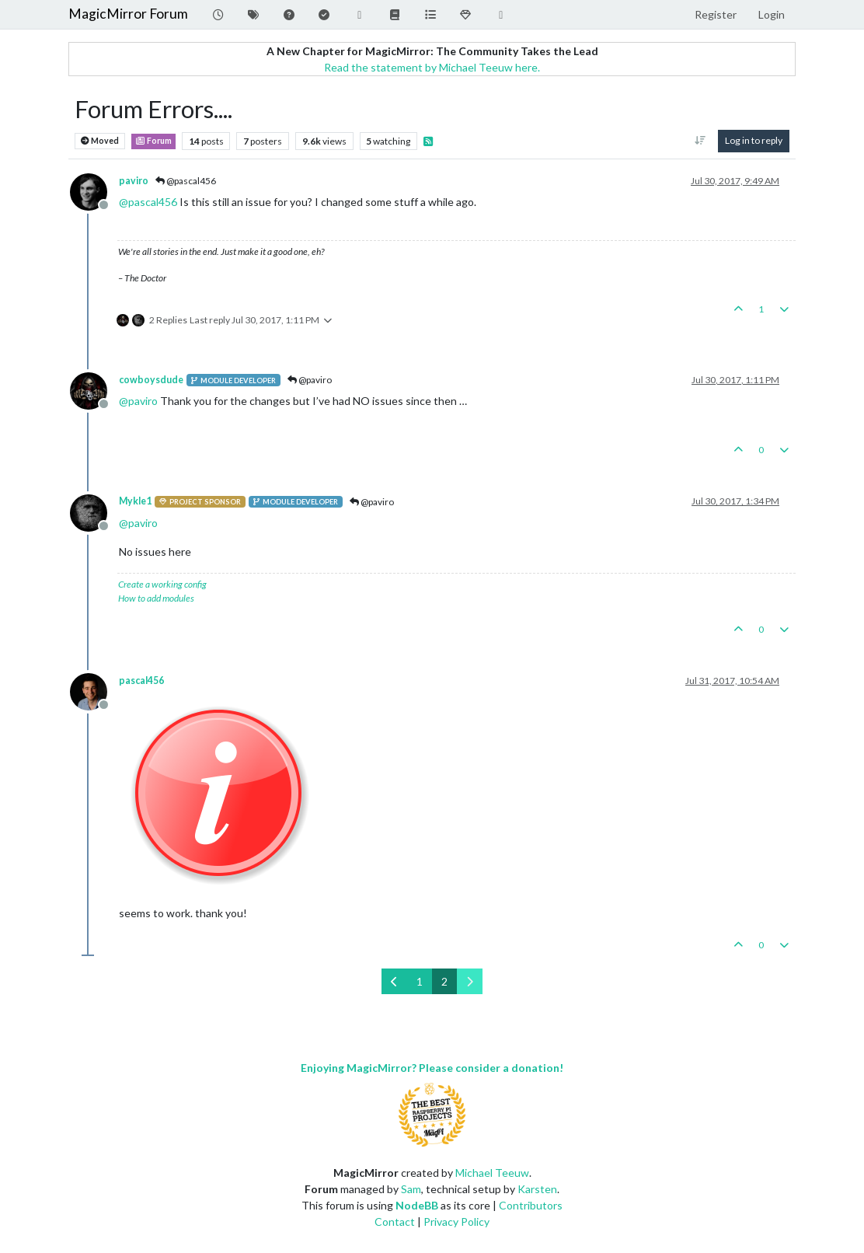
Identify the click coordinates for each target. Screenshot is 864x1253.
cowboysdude (151, 380)
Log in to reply (753, 140)
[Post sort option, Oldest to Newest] (700, 141)
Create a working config (162, 584)
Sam (411, 1188)
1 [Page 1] (419, 981)
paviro (133, 181)
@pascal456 (185, 181)
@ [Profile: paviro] (138, 400)
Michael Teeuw (492, 1172)
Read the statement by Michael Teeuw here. (432, 67)
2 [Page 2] (444, 981)
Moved (100, 141)
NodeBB (416, 1205)
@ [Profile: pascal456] (148, 201)
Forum (153, 140)
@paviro (309, 380)
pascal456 (141, 680)
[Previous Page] (394, 981)
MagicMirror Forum (128, 13)
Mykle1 (135, 501)
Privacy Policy (456, 1221)
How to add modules (156, 598)
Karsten (537, 1188)
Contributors (531, 1205)
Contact (395, 1221)
